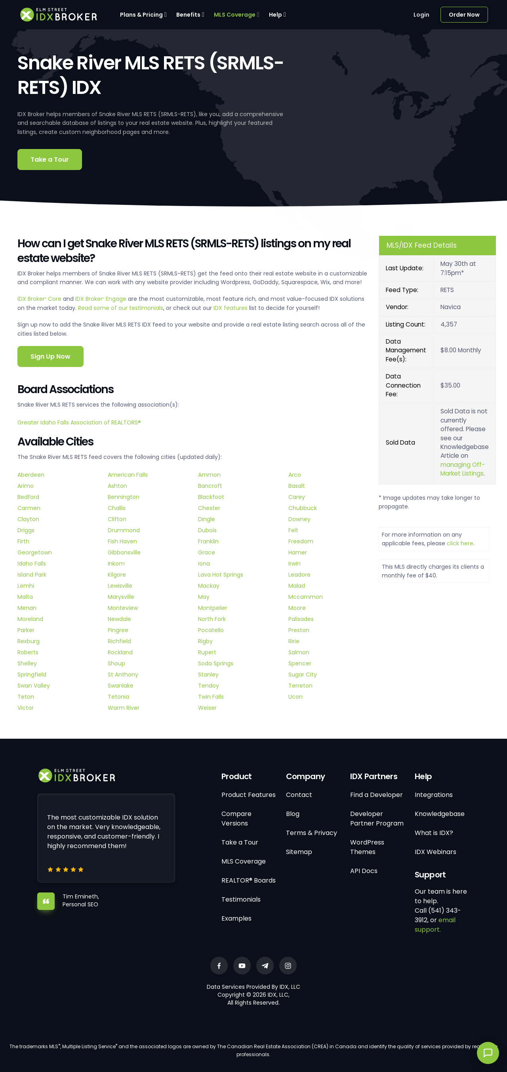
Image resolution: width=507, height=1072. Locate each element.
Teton (25, 697)
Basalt (296, 486)
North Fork (212, 619)
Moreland (30, 619)
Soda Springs (215, 663)
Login (421, 15)
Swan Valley (33, 686)
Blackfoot (211, 497)
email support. (435, 924)
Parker (25, 630)
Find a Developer (376, 794)
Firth (23, 541)
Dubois (207, 530)
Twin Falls (211, 697)
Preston (298, 630)
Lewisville (120, 586)
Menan (26, 608)
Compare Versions (236, 818)
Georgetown (34, 552)
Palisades (301, 619)
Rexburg (28, 641)
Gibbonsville (124, 552)
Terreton (300, 686)
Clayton (28, 519)
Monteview (123, 608)
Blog (292, 813)
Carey (296, 497)
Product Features (248, 794)
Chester (209, 508)
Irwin (294, 564)
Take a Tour (49, 159)
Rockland (120, 652)
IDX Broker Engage (101, 299)
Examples (236, 918)
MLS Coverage (234, 15)
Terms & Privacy (311, 832)
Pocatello (211, 630)
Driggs (25, 530)
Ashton (117, 486)
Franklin (208, 541)
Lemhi (25, 586)
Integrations (434, 794)
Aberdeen (30, 475)
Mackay (208, 586)
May (204, 597)
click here (460, 543)
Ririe (293, 641)
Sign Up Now (50, 356)
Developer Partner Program (377, 818)
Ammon (209, 475)
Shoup (116, 663)
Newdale (119, 619)
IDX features (230, 308)
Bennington (123, 497)
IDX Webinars (435, 851)
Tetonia (118, 697)
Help (275, 15)
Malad (296, 586)
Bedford (28, 497)
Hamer (297, 552)
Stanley (208, 674)
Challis (117, 508)
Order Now (464, 15)
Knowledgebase (440, 813)
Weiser (207, 708)
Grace (206, 552)
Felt (293, 530)
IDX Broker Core (40, 299)
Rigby (205, 641)
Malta (25, 597)
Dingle (206, 519)
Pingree (118, 630)
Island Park (31, 575)
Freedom (300, 541)
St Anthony (123, 674)
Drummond (124, 530)
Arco (294, 475)
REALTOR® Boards (248, 880)
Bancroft (210, 486)
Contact (299, 794)
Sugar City (302, 674)
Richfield (119, 641)
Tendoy (208, 686)
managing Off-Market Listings (462, 469)
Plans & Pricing (141, 15)
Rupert (207, 652)
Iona (204, 564)
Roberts (27, 652)
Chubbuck (302, 508)
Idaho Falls (31, 564)
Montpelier (212, 608)
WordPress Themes (367, 847)
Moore (297, 608)
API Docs (363, 870)
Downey (299, 519)
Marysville (121, 597)
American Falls (128, 475)
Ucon (295, 697)
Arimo (25, 486)
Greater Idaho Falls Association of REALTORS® (79, 422)
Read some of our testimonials (120, 308)
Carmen (28, 508)
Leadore (299, 575)
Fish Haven (122, 541)
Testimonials (241, 899)
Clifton (117, 519)
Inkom (116, 564)
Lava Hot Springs (220, 575)
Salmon (298, 652)
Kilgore (117, 575)
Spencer (299, 663)
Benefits (188, 15)
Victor (25, 708)
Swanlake (120, 686)
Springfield (31, 674)
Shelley (27, 663)
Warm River (123, 708)
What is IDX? (434, 832)
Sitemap (299, 851)
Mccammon (305, 597)
